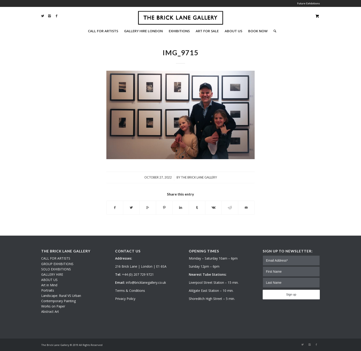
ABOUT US (49, 280)
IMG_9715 (180, 52)
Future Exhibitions (308, 3)
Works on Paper (53, 306)
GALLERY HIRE (52, 274)
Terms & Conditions (130, 290)
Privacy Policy (125, 298)
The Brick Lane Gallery (199, 177)
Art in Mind (49, 285)
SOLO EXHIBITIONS (56, 269)
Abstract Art (50, 311)
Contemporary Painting (58, 301)
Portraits (47, 290)
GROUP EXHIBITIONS (57, 264)
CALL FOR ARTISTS (55, 258)
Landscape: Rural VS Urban (61, 295)
